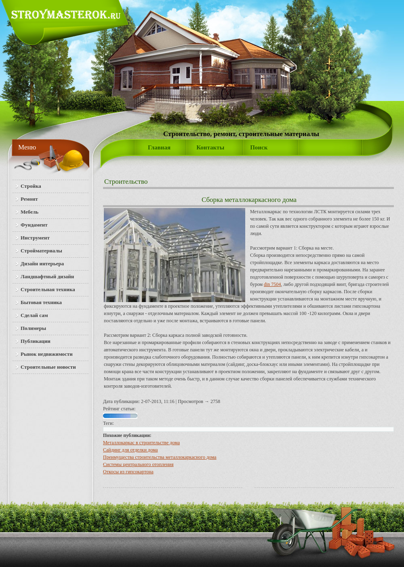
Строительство (125, 181)
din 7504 (272, 284)
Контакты (210, 147)
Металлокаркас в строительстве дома (141, 442)
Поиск (258, 147)
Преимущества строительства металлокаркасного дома (160, 457)
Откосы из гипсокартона (128, 472)
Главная (159, 147)
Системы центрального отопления (138, 464)
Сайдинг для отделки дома (130, 450)
